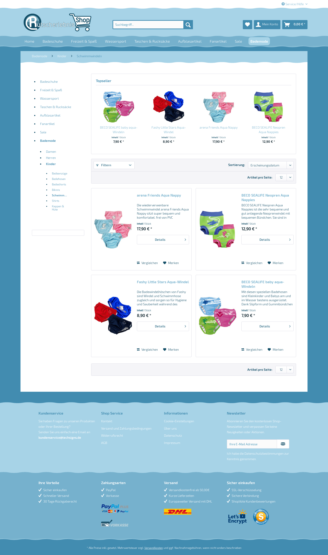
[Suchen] (188, 24)
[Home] (29, 41)
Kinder (51, 164)
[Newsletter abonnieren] (283, 444)
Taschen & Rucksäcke (55, 107)
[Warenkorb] (295, 24)
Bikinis (56, 189)
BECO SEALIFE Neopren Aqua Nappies (268, 129)
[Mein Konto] (267, 24)
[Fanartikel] (218, 41)
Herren (51, 158)
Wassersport (49, 98)
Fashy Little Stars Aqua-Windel (168, 129)
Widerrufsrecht (112, 435)
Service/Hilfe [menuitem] (293, 4)
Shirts (55, 200)
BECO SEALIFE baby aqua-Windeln (118, 129)
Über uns (170, 428)
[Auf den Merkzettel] (171, 263)
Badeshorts (59, 184)
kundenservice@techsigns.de (59, 437)
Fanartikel (47, 124)
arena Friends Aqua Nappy (219, 127)
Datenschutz (173, 435)
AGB (104, 443)
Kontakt (106, 421)
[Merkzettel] (247, 24)
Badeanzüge (59, 173)
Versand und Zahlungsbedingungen (126, 428)
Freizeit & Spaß (51, 90)
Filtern (103, 165)
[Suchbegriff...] (153, 24)
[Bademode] (259, 41)
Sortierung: (236, 165)
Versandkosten (153, 547)
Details (170, 238)
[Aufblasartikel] (189, 41)
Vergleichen (147, 263)
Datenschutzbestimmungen (264, 453)
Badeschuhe (49, 81)
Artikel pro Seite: (259, 177)
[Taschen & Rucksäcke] (152, 41)
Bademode (48, 141)
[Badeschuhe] (53, 41)
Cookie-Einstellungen (179, 421)
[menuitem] (153, 24)
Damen (51, 151)
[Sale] (238, 41)
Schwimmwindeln (61, 195)
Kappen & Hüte (58, 208)
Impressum (172, 443)
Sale (43, 132)
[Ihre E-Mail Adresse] (252, 444)
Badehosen (59, 178)
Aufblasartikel (50, 115)
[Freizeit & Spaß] (84, 41)
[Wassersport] (115, 41)
